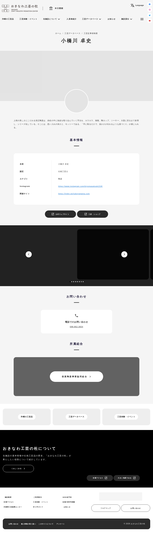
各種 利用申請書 (69, 502)
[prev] (29, 254)
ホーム (58, 33)
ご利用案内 (37, 497)
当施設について (52, 19)
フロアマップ (106, 508)
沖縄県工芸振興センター (13, 507)
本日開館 (56, 8)
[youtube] (149, 20)
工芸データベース (92, 19)
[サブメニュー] (142, 19)
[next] (124, 254)
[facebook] (149, 4)
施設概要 (8, 497)
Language (137, 5)
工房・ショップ (92, 214)
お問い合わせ (135, 508)
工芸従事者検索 (91, 33)
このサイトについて (45, 524)
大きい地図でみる (127, 477)
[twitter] (149, 15)
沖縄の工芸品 (8, 19)
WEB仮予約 (67, 497)
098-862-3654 (76, 327)
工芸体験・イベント (28, 19)
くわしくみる (18, 468)
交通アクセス (100, 477)
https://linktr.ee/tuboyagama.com (74, 194)
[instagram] (149, 9)
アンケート (60, 524)
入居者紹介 (71, 19)
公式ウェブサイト (60, 214)
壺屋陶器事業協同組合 (77, 376)
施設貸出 (127, 19)
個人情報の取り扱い (28, 524)
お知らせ (111, 19)
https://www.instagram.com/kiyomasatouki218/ (80, 186)
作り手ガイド (38, 507)
